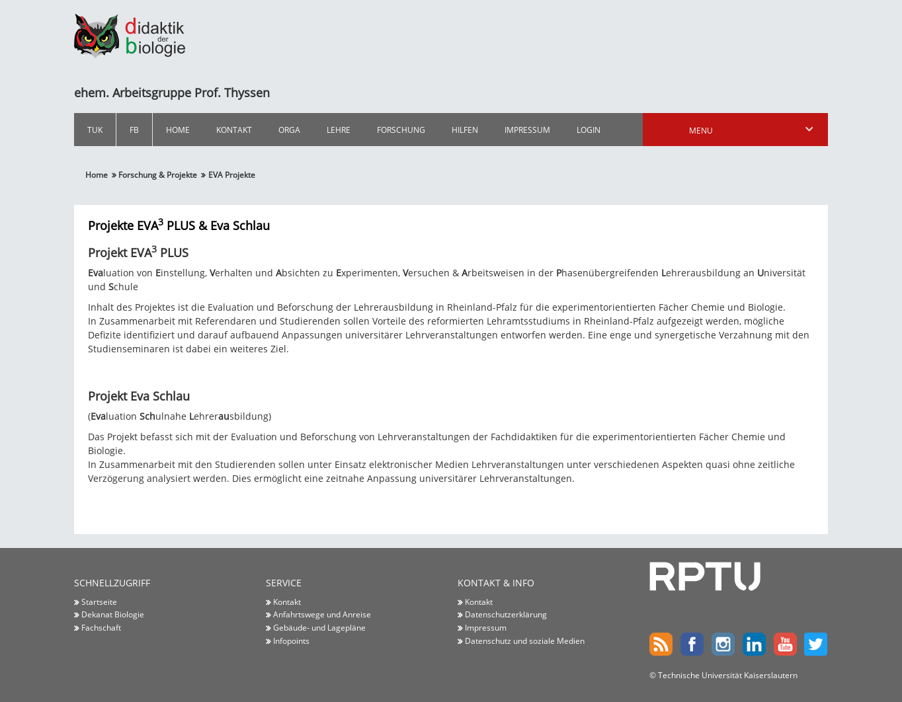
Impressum (527, 129)
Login (588, 129)
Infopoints (291, 640)
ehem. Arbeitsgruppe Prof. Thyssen (172, 92)
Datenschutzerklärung (506, 614)
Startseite (99, 601)
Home (178, 129)
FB (134, 129)
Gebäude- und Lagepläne (319, 627)
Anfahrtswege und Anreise (322, 614)
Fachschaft (101, 627)
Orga (289, 129)
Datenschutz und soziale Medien (525, 640)
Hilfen (465, 129)
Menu (752, 130)
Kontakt (234, 129)
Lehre (338, 129)
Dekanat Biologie (112, 614)
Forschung (401, 129)
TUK (94, 129)
